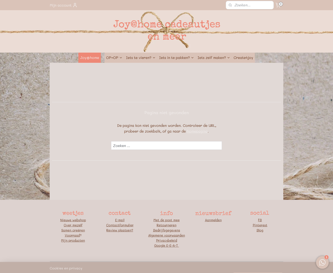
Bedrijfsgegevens (166, 230)
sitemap (148, 265)
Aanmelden (213, 220)
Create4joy (243, 57)
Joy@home (89, 57)
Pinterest (260, 225)
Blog (260, 230)
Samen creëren (73, 230)
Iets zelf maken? (214, 57)
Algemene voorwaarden (166, 235)
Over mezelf (73, 225)
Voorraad (72, 235)
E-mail (119, 220)
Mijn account (64, 5)
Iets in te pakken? (176, 57)
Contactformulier (120, 225)
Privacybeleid (166, 240)
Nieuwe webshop (73, 220)
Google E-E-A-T (166, 245)
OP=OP (114, 57)
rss (157, 265)
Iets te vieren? (141, 57)
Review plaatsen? (119, 230)
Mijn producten (73, 240)
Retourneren (166, 225)
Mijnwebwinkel (212, 265)
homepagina (197, 131)
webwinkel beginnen (173, 265)
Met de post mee (167, 220)
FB (260, 220)
